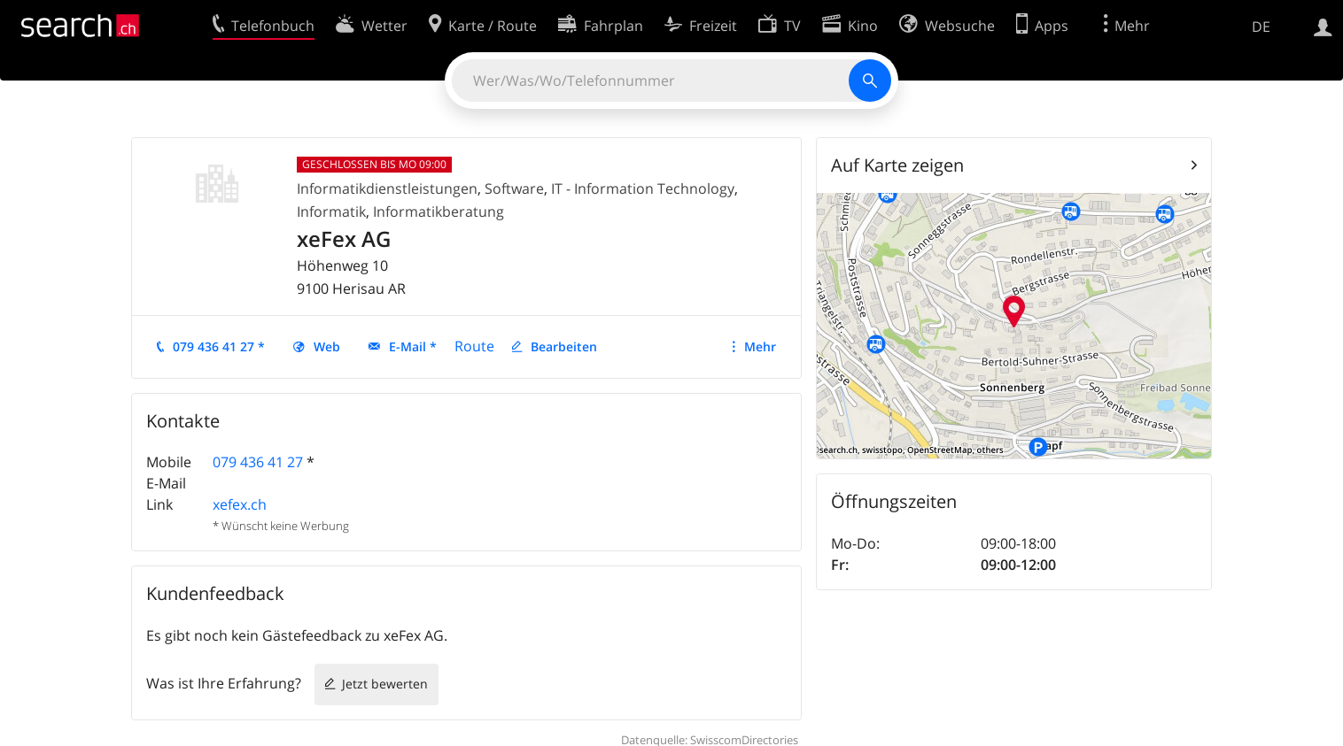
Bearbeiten (564, 346)
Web (327, 346)
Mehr (760, 346)
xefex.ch (240, 504)
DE (1261, 26)
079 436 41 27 (258, 462)
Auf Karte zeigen (897, 165)
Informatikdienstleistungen (387, 188)
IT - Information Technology (642, 188)
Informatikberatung (438, 211)
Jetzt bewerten (385, 683)
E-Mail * (413, 346)
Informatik (331, 211)
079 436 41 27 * (219, 346)
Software (514, 188)
